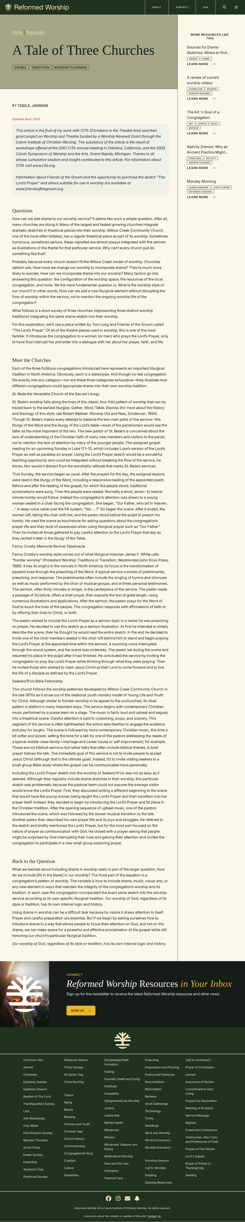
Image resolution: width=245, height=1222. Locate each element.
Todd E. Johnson (33, 105)
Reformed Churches (200, 192)
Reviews (150, 1096)
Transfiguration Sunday (39, 1104)
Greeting (151, 1175)
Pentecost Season (76, 1060)
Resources (35, 32)
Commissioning (74, 1146)
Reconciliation (154, 1082)
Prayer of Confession (199, 1067)
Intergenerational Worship (121, 1101)
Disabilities (71, 1175)
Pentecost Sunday (35, 1176)
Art (191, 123)
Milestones (111, 1130)
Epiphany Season (35, 1089)
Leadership (111, 1115)
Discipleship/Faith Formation (116, 1062)
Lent (26, 1111)
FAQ (205, 7)
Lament (190, 1074)
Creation (70, 1160)
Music (214, 123)
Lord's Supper (221, 187)
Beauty (68, 1109)
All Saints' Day (73, 1074)
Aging (68, 1102)
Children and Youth (77, 1124)
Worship (212, 89)
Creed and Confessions (201, 1130)
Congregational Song (78, 1153)
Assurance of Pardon (199, 1082)
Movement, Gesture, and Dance (120, 1147)
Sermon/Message (197, 1115)
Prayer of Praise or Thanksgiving (198, 1166)
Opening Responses (158, 1182)
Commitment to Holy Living (199, 1091)
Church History (74, 1139)
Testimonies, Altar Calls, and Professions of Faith (201, 1139)
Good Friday (31, 1147)
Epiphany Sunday (35, 1082)
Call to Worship (155, 1168)
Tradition (40, 67)
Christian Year (73, 1131)
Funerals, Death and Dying (122, 1079)
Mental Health (113, 1122)
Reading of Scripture (199, 1108)
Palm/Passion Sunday (38, 1133)
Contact (182, 7)
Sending (191, 1175)
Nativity (211, 158)
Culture (69, 1168)
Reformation (153, 1089)
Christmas (195, 158)
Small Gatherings (156, 1104)
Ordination (111, 1171)
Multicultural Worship (118, 1156)
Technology (153, 1111)
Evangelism (195, 89)
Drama (20, 67)
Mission (109, 1137)
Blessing (69, 1117)
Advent (28, 1067)
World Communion (157, 1140)
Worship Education (158, 1147)
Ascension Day (33, 1169)
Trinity (149, 1118)
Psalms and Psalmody (160, 1074)
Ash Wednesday (34, 1118)
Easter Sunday (33, 1155)
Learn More (201, 64)
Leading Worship (198, 187)
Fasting (109, 1071)
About (156, 7)
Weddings (152, 1125)
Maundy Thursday (35, 1140)
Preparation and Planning (162, 1067)
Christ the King (74, 1082)
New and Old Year (116, 1163)
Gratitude (110, 1086)
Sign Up (81, 1010)
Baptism (190, 1122)
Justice (109, 1108)
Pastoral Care (113, 1178)
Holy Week (30, 1125)
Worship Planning (70, 67)
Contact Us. (154, 1216)
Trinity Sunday (73, 1067)
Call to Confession (197, 1060)
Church (193, 59)
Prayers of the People (200, 1149)
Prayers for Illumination (201, 1101)
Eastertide (30, 1162)
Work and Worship (157, 1133)
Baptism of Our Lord (37, 1096)
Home (17, 32)
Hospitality (111, 1093)
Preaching (152, 1060)
